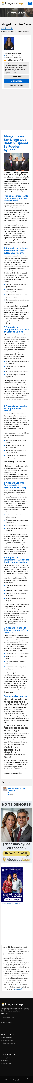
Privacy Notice (7, 1058)
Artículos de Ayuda (8, 1017)
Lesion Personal (7, 1037)
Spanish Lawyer (7, 1022)
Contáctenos (6, 1020)
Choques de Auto (8, 1040)
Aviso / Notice (7, 1063)
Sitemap (5, 1060)
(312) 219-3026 (16, 81)
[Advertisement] (16, 108)
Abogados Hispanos (9, 1043)
